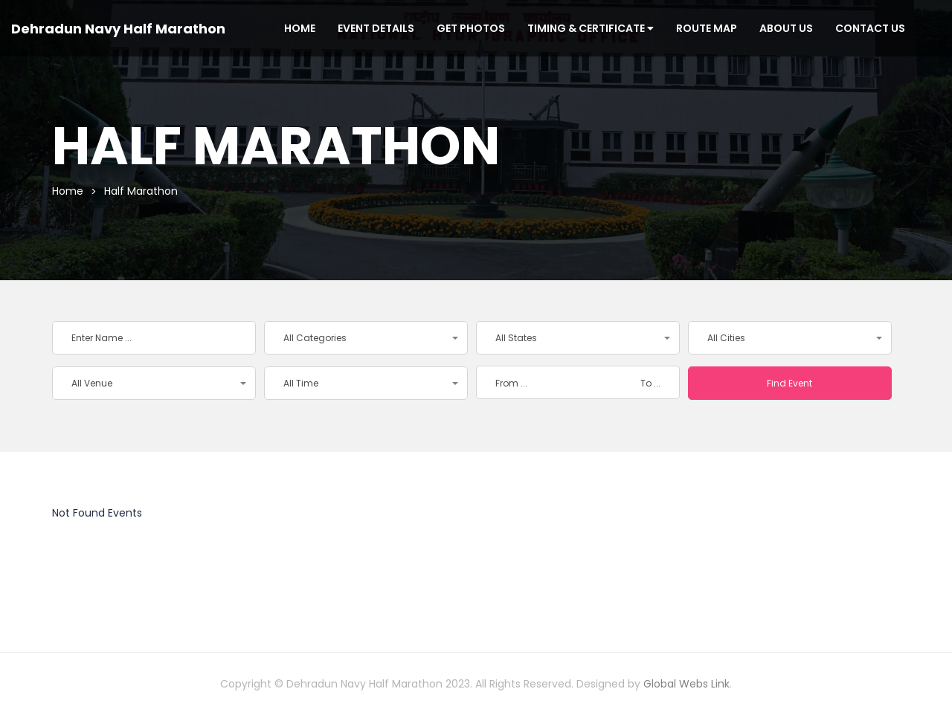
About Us (786, 28)
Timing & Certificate (590, 28)
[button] (366, 338)
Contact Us (870, 28)
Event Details (376, 28)
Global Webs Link (686, 683)
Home (299, 28)
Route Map (706, 28)
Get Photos (471, 28)
